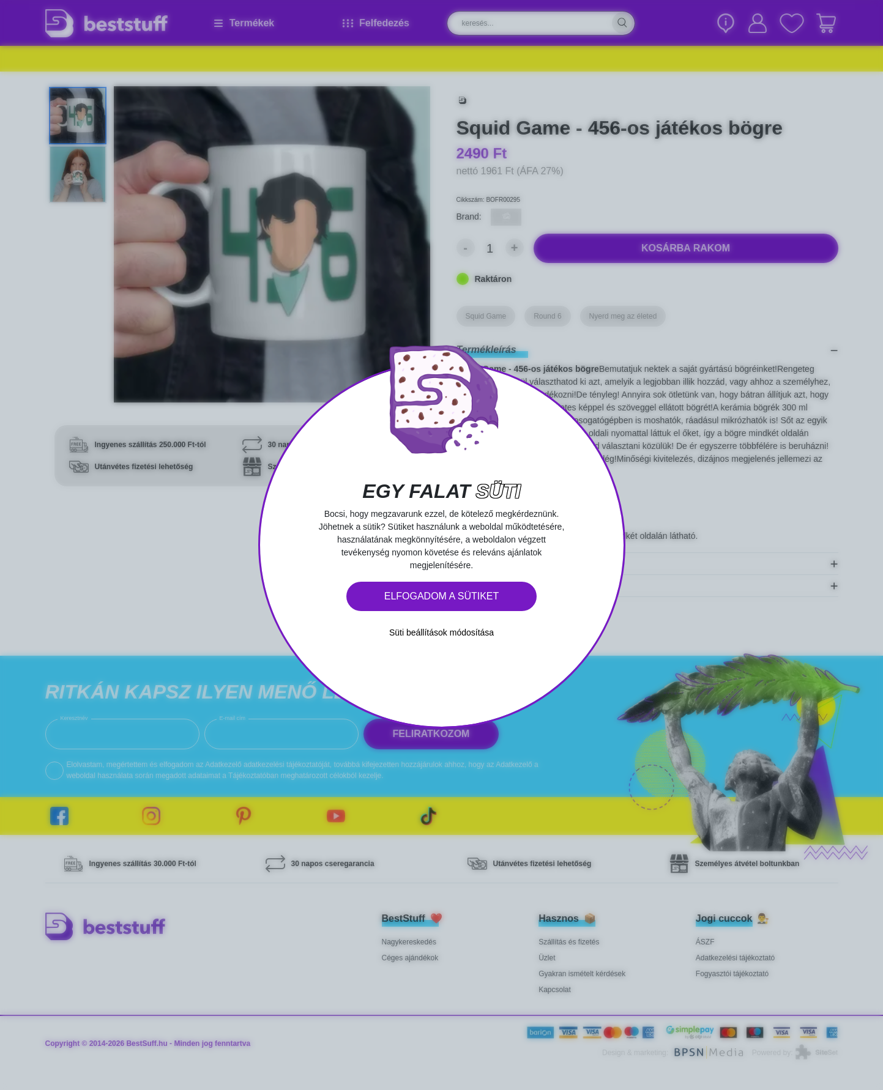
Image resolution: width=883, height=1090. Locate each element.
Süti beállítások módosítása (441, 632)
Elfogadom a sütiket (441, 596)
